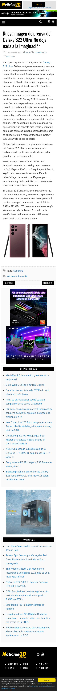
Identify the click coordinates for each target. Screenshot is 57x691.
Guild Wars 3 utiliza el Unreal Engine (25, 385)
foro (25, 664)
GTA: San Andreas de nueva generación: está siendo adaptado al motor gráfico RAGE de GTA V (27, 595)
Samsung (18, 270)
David (28, 52)
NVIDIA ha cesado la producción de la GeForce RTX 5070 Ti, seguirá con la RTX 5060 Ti (28, 453)
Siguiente (47, 283)
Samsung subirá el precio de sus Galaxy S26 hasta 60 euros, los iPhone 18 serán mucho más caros (27, 475)
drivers (11, 668)
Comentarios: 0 (40, 52)
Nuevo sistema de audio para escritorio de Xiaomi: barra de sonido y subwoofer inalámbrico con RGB (28, 631)
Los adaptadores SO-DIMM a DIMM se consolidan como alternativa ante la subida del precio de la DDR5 (28, 618)
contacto (43, 664)
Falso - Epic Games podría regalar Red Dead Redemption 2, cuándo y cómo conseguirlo (26, 559)
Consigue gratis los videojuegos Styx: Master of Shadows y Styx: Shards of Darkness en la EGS (25, 439)
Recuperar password (44, 8)
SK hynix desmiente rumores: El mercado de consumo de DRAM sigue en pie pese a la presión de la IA (29, 413)
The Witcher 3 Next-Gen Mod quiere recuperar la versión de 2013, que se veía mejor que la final (27, 572)
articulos (13, 664)
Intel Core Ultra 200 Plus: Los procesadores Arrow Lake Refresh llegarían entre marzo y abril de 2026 (29, 426)
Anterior (8, 283)
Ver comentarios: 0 (17, 276)
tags (25, 668)
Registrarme (32, 8)
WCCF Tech (10, 57)
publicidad (44, 668)
